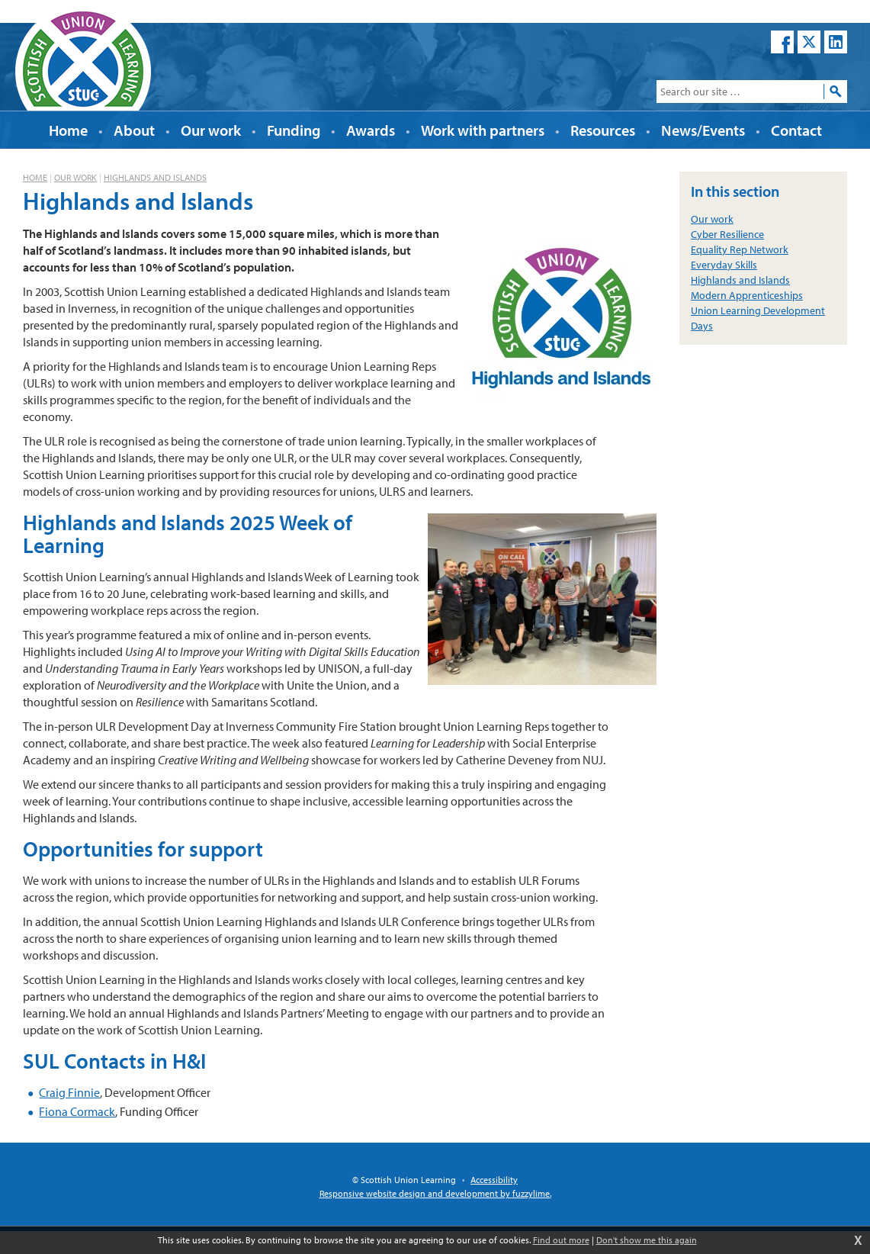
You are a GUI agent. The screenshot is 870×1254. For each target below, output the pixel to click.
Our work (75, 177)
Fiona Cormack (77, 1111)
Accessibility (494, 1179)
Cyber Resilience (727, 234)
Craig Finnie (69, 1092)
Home (35, 177)
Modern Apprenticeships (747, 295)
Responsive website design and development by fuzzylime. (435, 1193)
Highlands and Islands (155, 177)
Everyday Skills (724, 265)
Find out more (561, 1240)
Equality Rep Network (739, 249)
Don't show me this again (646, 1240)
